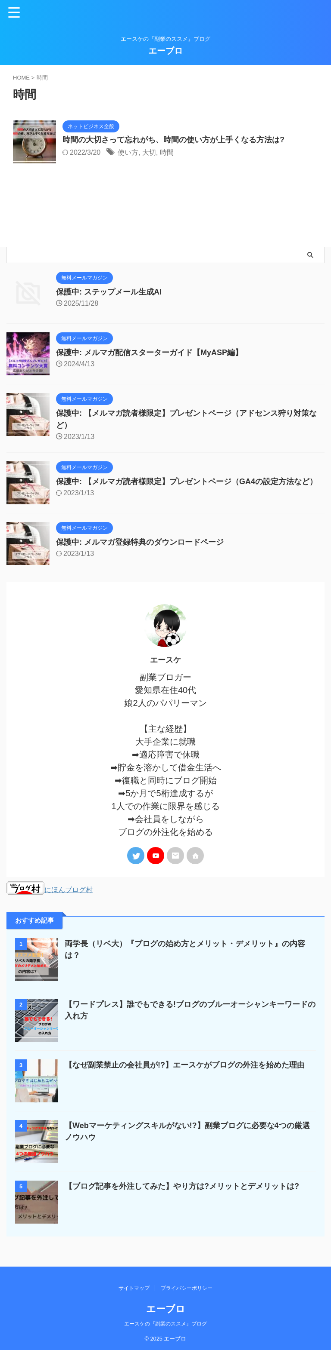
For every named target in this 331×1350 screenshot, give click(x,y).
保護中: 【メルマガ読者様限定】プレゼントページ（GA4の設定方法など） (186, 481)
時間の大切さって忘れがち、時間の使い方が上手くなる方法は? (173, 140)
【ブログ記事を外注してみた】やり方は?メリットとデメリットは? (182, 1185)
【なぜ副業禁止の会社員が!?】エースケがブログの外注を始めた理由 (185, 1064)
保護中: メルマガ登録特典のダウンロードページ (140, 542)
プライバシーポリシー (186, 1287)
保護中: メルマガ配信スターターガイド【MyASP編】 (149, 352)
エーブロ (165, 50)
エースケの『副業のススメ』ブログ (165, 1322)
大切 (149, 152)
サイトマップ (134, 1287)
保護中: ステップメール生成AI (109, 292)
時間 (167, 152)
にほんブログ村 (49, 889)
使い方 (128, 152)
